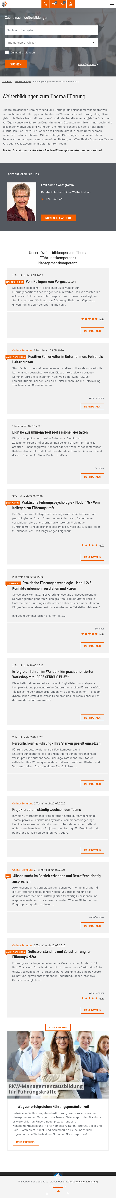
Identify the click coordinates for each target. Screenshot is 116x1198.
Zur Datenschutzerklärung (83, 1181)
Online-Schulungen (22, 52)
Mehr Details (92, 330)
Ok (58, 1190)
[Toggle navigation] (112, 4)
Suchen (16, 64)
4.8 (102, 318)
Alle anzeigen (58, 1027)
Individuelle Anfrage (58, 217)
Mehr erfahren (25, 1142)
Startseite (7, 81)
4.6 (102, 998)
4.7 (102, 545)
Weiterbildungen (23, 81)
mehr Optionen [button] (88, 64)
